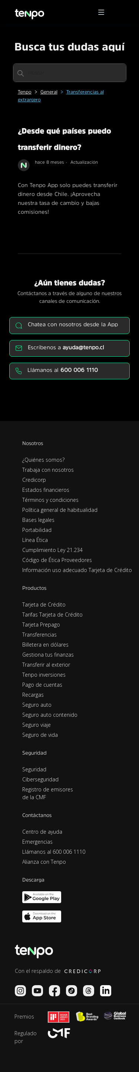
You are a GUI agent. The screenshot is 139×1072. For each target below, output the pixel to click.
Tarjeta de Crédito (44, 604)
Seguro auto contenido (49, 714)
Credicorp (34, 479)
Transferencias (39, 634)
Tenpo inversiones (44, 674)
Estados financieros (45, 489)
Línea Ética (35, 539)
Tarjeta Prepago (41, 624)
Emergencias (37, 841)
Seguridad (34, 769)
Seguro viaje (36, 724)
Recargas (33, 694)
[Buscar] (69, 73)
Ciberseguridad (40, 779)
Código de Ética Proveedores (57, 559)
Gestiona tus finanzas (48, 654)
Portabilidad (37, 529)
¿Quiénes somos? (43, 459)
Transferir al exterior (46, 664)
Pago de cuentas (42, 684)
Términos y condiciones (50, 499)
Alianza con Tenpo (44, 861)
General (48, 91)
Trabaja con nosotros (48, 469)
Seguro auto (37, 704)
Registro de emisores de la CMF (47, 793)
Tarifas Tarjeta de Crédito (52, 614)
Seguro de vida (40, 734)
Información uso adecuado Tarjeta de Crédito (77, 569)
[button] (104, 12)
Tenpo (25, 91)
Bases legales (38, 519)
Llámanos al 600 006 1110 (53, 851)
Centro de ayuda (42, 831)
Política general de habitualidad (59, 509)
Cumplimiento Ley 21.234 (52, 549)
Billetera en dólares (45, 644)
